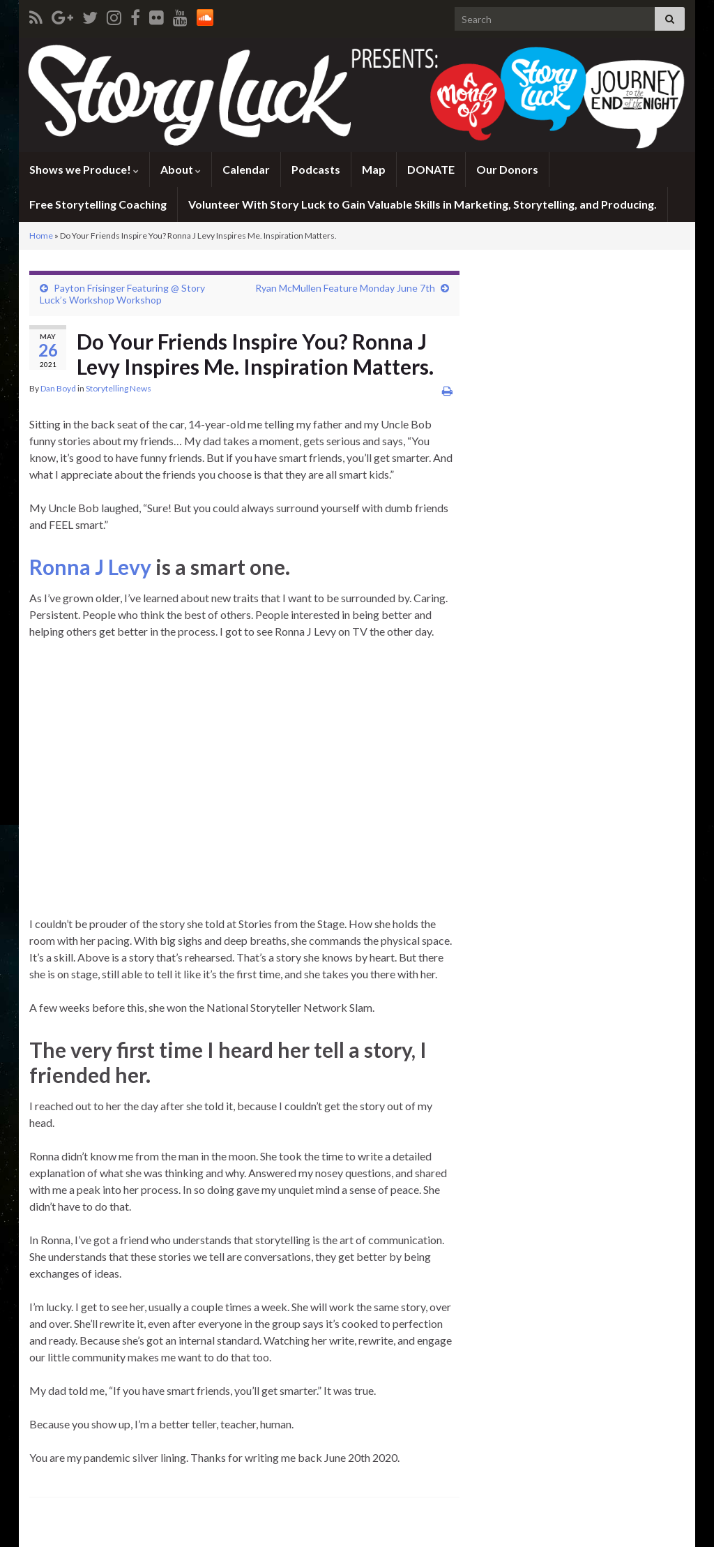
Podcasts (315, 169)
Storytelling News (118, 388)
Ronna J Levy (90, 566)
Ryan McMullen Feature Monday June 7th (345, 288)
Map (374, 169)
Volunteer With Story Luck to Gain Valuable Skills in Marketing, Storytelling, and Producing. (422, 204)
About (180, 169)
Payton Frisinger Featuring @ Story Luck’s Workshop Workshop (122, 294)
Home (41, 235)
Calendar (246, 169)
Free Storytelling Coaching (98, 204)
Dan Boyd (58, 388)
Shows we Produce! (84, 169)
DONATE (431, 169)
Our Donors (507, 169)
